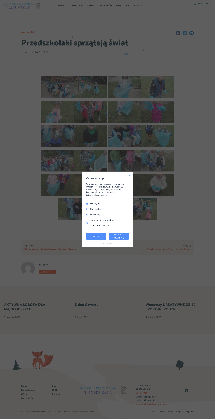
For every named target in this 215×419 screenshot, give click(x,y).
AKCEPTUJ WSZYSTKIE (119, 236)
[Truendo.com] (107, 243)
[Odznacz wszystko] (129, 175)
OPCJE (96, 236)
